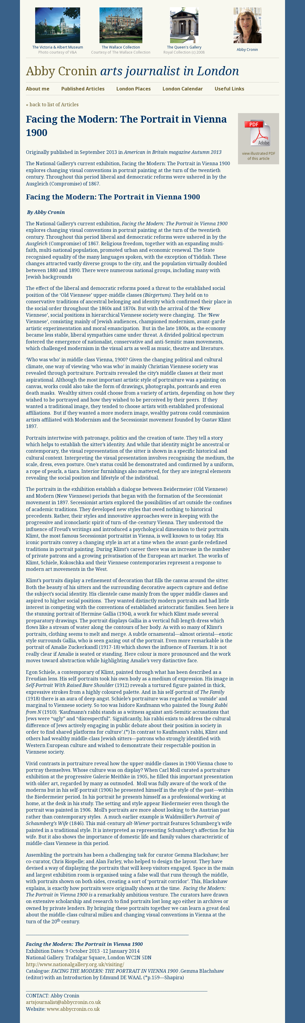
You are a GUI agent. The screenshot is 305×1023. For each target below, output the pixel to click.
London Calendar (183, 88)
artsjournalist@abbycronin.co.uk (63, 1002)
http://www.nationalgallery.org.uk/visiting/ (75, 964)
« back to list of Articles (52, 104)
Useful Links (229, 88)
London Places (133, 88)
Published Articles (83, 88)
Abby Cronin (61, 71)
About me (37, 88)
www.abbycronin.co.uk (73, 1009)
